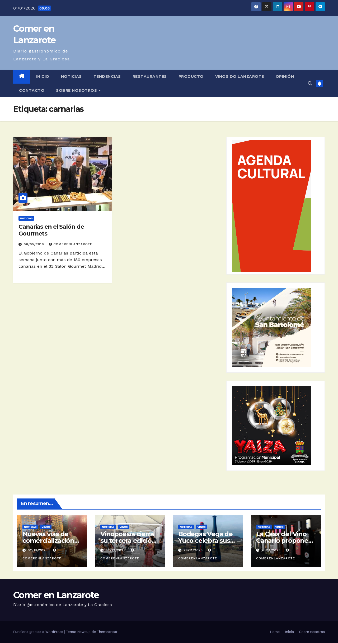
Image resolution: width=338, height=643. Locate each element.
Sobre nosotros (77, 90)
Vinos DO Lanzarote (239, 76)
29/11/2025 (194, 550)
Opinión (285, 76)
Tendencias (107, 76)
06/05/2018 (34, 244)
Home (275, 632)
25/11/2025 (271, 550)
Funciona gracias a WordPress (38, 632)
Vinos (45, 526)
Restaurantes (150, 76)
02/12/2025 (38, 550)
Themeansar (107, 632)
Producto (191, 76)
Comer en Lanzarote (56, 595)
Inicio (42, 76)
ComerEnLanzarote (70, 244)
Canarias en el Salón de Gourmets (51, 230)
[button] (310, 83)
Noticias (71, 76)
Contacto (31, 90)
